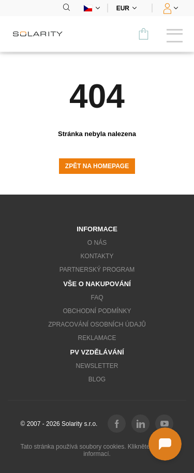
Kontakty (97, 256)
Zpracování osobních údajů (97, 324)
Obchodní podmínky (97, 311)
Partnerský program (97, 269)
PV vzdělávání (97, 352)
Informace (97, 229)
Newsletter (97, 365)
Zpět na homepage (97, 166)
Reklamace (97, 338)
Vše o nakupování (97, 284)
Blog (97, 379)
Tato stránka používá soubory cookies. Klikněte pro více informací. (96, 450)
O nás (97, 242)
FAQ (97, 297)
